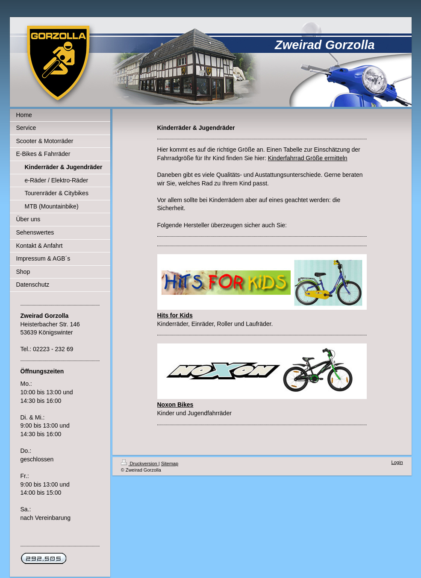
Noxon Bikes (175, 404)
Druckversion (140, 463)
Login (397, 462)
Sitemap (169, 463)
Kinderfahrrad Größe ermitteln (307, 158)
